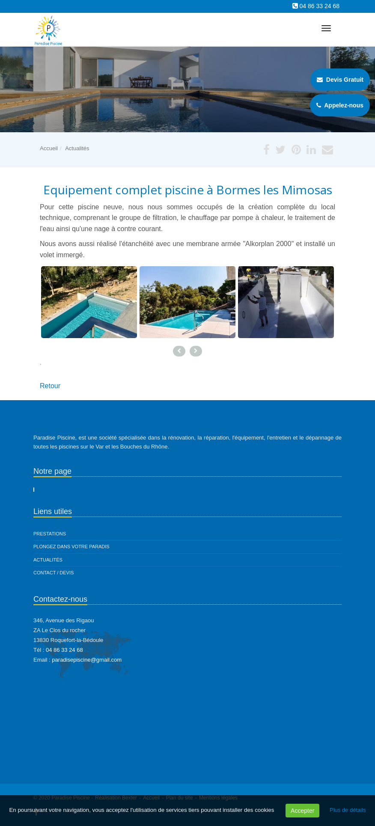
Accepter (302, 810)
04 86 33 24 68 (319, 6)
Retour (50, 385)
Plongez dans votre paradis (71, 546)
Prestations (49, 533)
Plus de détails (348, 810)
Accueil (49, 148)
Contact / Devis (53, 572)
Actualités (77, 148)
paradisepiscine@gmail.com (87, 660)
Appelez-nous (339, 105)
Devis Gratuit (340, 79)
